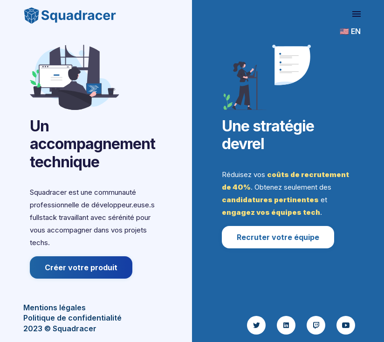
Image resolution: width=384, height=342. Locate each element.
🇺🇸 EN (350, 31)
